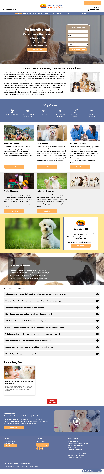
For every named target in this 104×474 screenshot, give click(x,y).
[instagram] (40, 450)
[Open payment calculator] (92, 471)
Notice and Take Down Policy (59, 472)
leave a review (34, 277)
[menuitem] (18, 13)
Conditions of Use (49, 472)
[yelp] (42, 450)
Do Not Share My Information (39, 472)
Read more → (9, 393)
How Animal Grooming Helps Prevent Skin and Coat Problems (19, 382)
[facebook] (37, 450)
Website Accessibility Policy (71, 472)
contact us (37, 94)
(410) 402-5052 (95, 9)
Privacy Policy (29, 472)
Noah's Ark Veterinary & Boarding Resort (18, 464)
